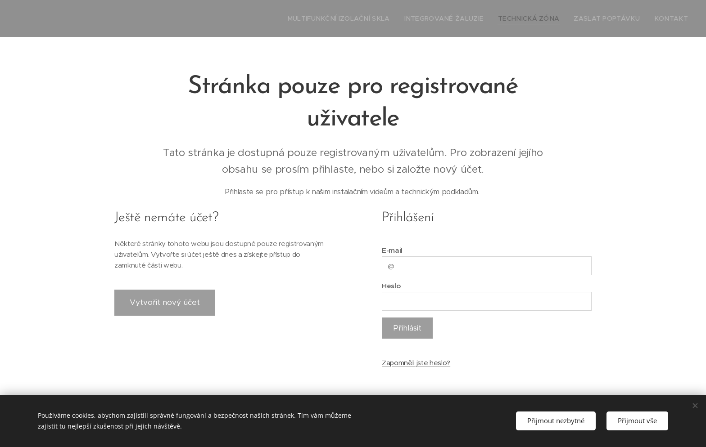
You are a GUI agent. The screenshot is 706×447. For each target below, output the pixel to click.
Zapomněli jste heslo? (416, 362)
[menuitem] (370, 18)
